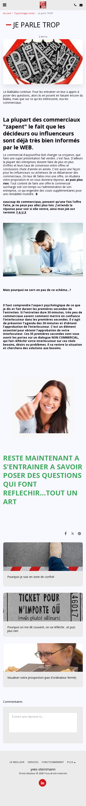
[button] (4, 5)
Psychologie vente (24, 13)
